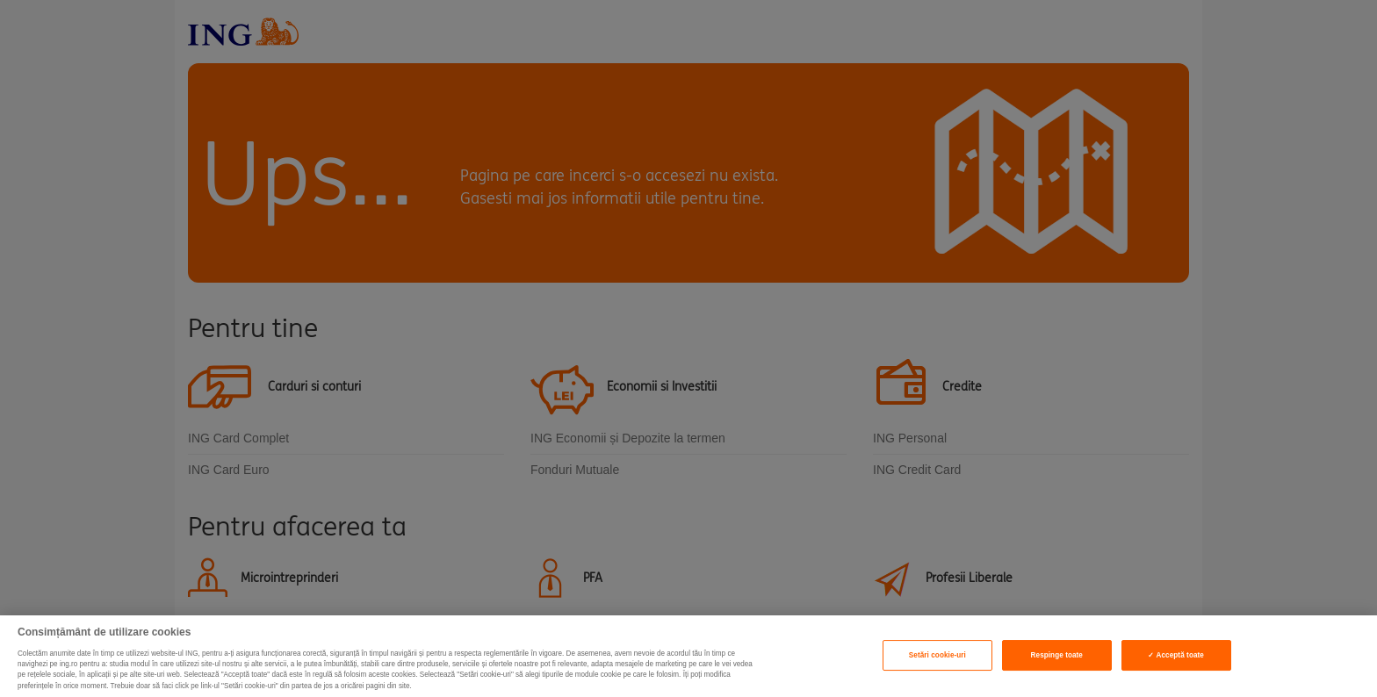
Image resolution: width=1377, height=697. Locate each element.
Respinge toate (1057, 655)
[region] (688, 656)
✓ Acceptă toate (1175, 655)
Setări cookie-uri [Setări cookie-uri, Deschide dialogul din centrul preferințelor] (937, 655)
